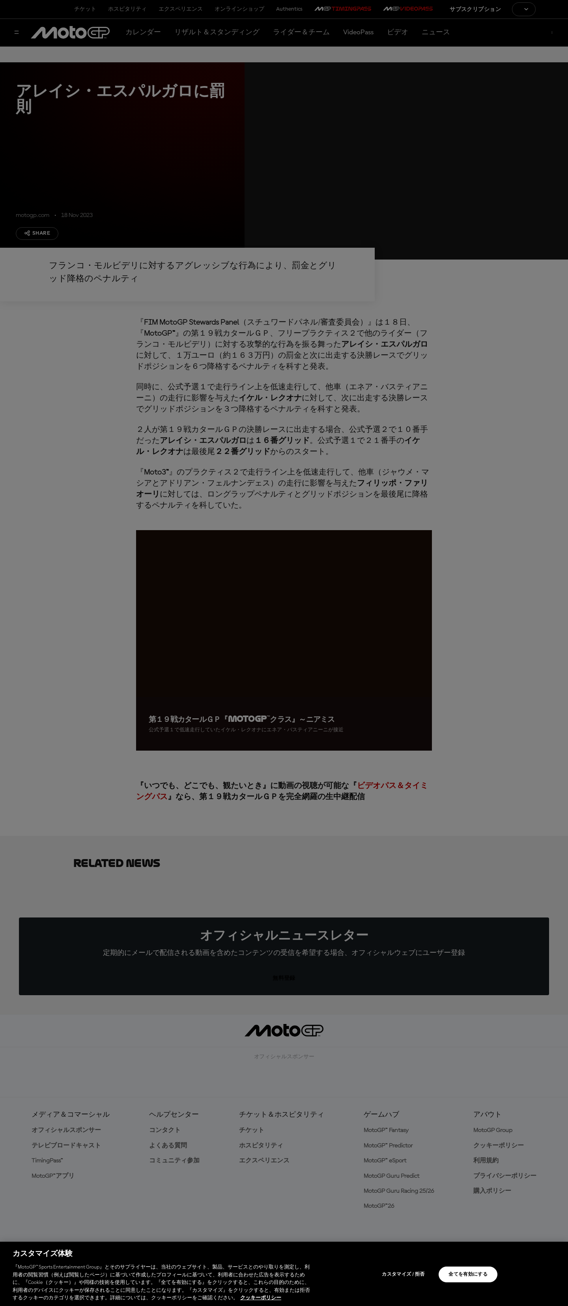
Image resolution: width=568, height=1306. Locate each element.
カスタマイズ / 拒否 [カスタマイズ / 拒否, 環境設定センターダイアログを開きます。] (403, 1274)
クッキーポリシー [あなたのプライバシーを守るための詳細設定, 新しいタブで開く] (260, 1297)
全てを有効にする (468, 1274)
